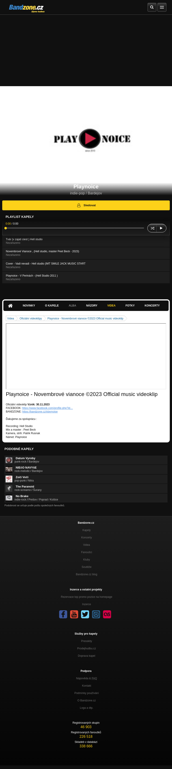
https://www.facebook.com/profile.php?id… (47, 408)
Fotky (130, 305)
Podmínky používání (86, 693)
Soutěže (86, 567)
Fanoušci (86, 552)
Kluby (86, 559)
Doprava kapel (86, 655)
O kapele (52, 305)
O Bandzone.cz (86, 700)
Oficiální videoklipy (30, 318)
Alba (72, 305)
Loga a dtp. (86, 707)
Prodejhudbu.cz (86, 648)
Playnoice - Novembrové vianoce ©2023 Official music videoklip (85, 318)
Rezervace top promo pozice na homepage (86, 596)
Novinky (29, 305)
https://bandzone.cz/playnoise (40, 411)
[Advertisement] (86, 48)
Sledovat (86, 205)
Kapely (86, 530)
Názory (91, 305)
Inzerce (86, 604)
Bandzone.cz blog (86, 574)
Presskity (86, 641)
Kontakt (86, 685)
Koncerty (152, 305)
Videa (111, 305)
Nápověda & (86, 678)
